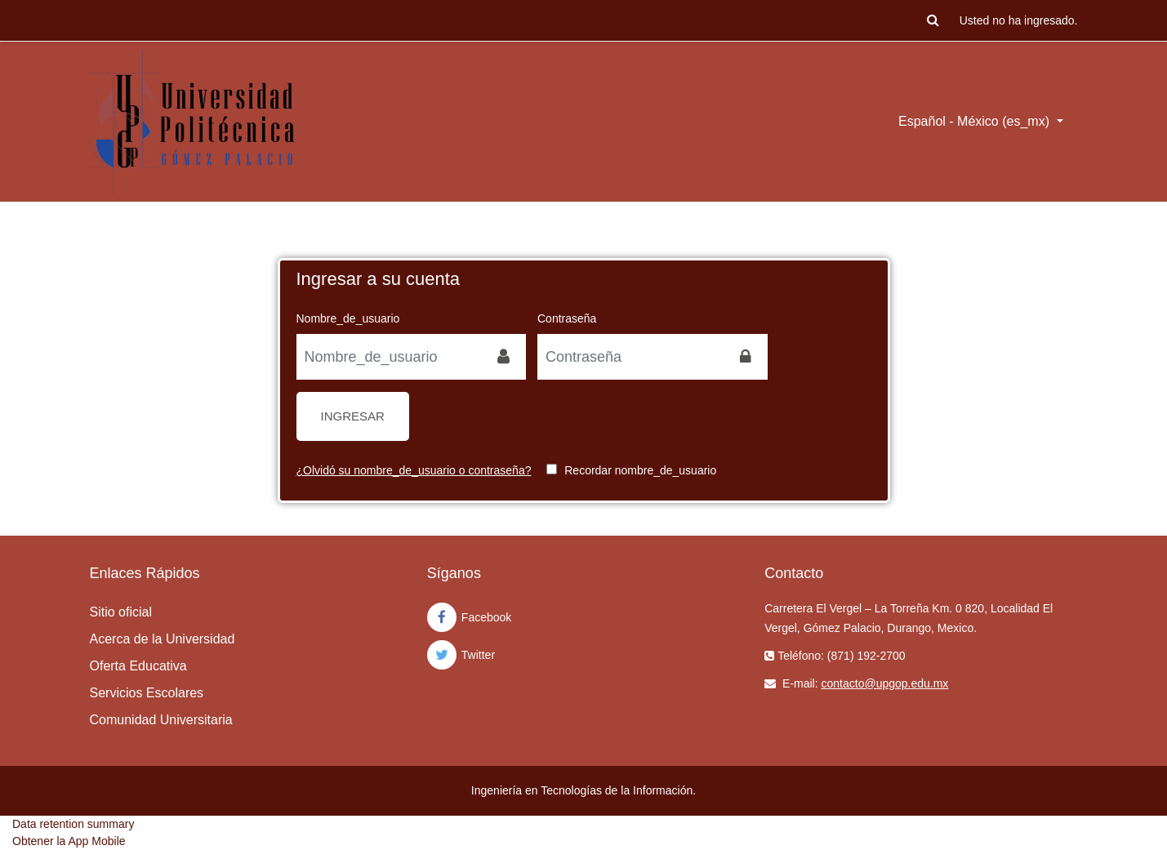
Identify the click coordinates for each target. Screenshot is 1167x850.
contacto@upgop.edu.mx (885, 683)
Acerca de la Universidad (162, 639)
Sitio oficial (121, 612)
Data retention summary (73, 823)
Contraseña (566, 318)
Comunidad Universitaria (161, 720)
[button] (933, 20)
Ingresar (353, 416)
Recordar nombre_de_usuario (640, 470)
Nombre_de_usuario (348, 318)
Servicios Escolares (147, 693)
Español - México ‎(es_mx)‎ (975, 121)
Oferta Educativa (138, 666)
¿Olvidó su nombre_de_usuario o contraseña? (414, 470)
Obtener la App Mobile (69, 841)
